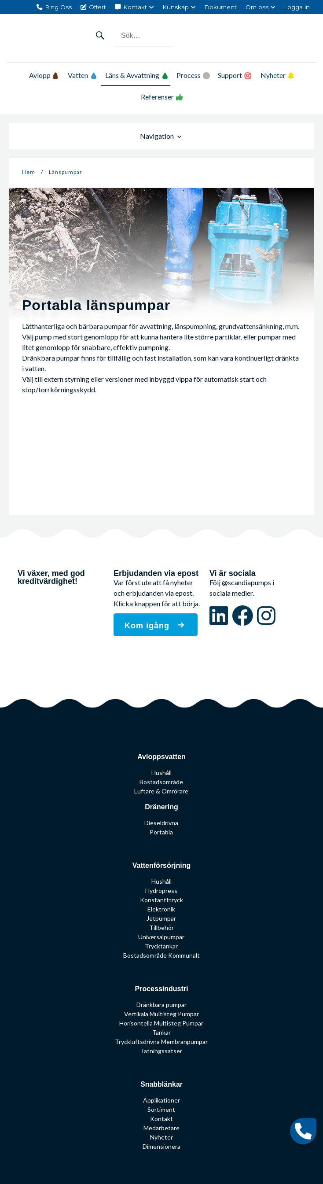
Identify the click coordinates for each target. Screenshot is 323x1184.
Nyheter (273, 75)
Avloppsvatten (161, 756)
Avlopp (43, 75)
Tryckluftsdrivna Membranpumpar (161, 1041)
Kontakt (135, 7)
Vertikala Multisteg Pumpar (161, 1014)
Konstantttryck (161, 900)
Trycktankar (161, 946)
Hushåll (161, 772)
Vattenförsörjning (161, 865)
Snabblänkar (161, 1084)
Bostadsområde (161, 782)
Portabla (161, 832)
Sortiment (161, 1109)
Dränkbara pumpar (161, 1004)
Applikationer (161, 1100)
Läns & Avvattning (136, 75)
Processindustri (161, 988)
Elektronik (161, 909)
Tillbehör (161, 927)
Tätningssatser (161, 1051)
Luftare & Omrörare (161, 791)
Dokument (220, 7)
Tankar (161, 1032)
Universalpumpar (161, 937)
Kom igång (148, 625)
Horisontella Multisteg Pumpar (161, 1023)
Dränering (161, 807)
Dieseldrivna (161, 822)
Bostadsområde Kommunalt (161, 955)
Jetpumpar (161, 918)
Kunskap (175, 7)
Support (230, 75)
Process (188, 75)
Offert (97, 7)
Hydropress (161, 890)
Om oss (257, 7)
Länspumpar (65, 172)
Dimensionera (161, 1146)
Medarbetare (161, 1128)
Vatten (82, 75)
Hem (28, 172)
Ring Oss (58, 7)
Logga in (297, 7)
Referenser (157, 96)
